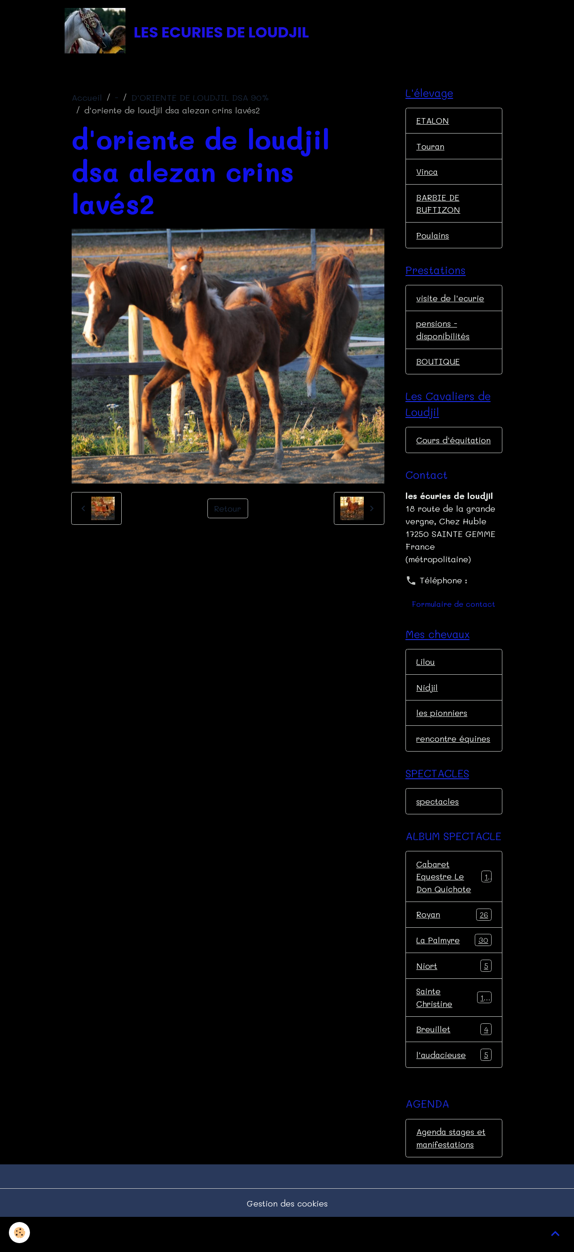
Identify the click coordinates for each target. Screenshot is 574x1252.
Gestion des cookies (287, 1237)
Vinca (427, 173)
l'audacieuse (454, 1088)
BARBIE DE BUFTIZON (438, 205)
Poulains (432, 237)
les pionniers (442, 730)
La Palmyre (454, 972)
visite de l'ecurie (450, 300)
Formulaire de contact (453, 621)
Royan (454, 946)
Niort (454, 998)
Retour (228, 509)
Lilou (425, 679)
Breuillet (454, 1062)
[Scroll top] (555, 1233)
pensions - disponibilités (443, 333)
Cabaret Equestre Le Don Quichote (454, 908)
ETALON (432, 121)
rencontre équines (437, 763)
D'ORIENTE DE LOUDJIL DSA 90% (200, 98)
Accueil (87, 98)
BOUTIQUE (438, 365)
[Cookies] (19, 1232)
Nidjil (427, 704)
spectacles (438, 832)
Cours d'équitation (440, 450)
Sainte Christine (454, 1030)
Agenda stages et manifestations (451, 1171)
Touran (430, 147)
